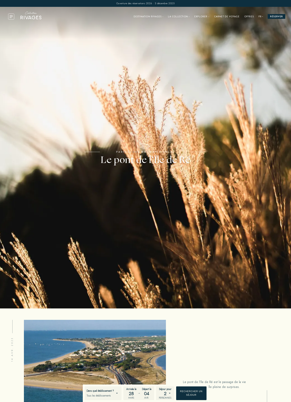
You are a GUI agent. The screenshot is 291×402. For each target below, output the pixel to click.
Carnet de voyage (227, 16)
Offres (249, 16)
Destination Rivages (148, 16)
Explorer (201, 16)
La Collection (178, 16)
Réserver (276, 16)
